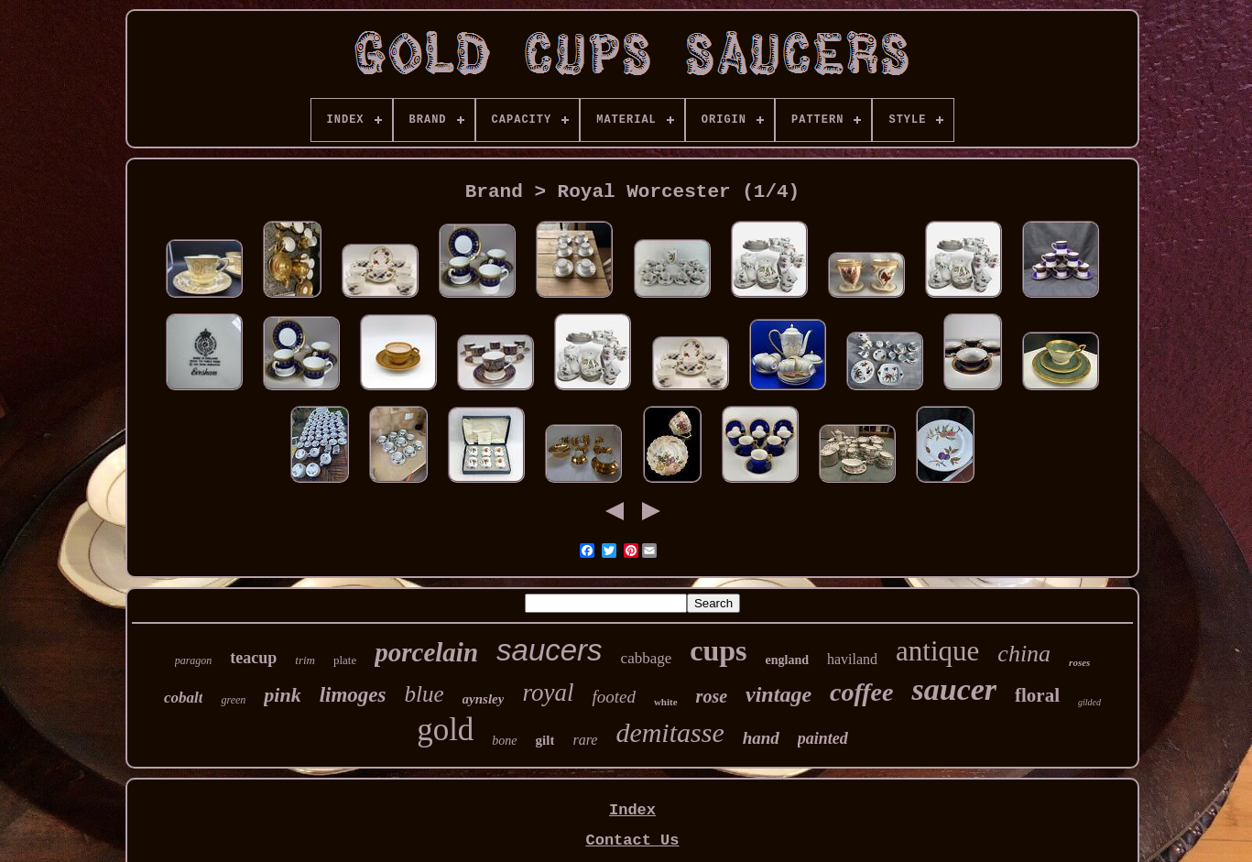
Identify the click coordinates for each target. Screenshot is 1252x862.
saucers (549, 650)
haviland (852, 659)
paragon (193, 660)
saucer (953, 689)
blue (424, 694)
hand (761, 737)
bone (504, 740)
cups (718, 650)
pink (282, 694)
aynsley (484, 699)
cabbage (646, 658)
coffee (861, 692)
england (787, 660)
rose (711, 696)
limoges (353, 694)
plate (344, 660)
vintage (778, 694)
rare (584, 739)
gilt (545, 740)
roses (1079, 662)
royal (547, 692)
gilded (1089, 702)
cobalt (183, 697)
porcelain (426, 652)
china (1024, 653)
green (233, 699)
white (666, 701)
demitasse (669, 732)
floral (1037, 695)
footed (614, 696)
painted (823, 738)
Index (632, 810)
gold (445, 729)
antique (937, 651)
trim (305, 660)
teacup (253, 658)
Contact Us (632, 840)
